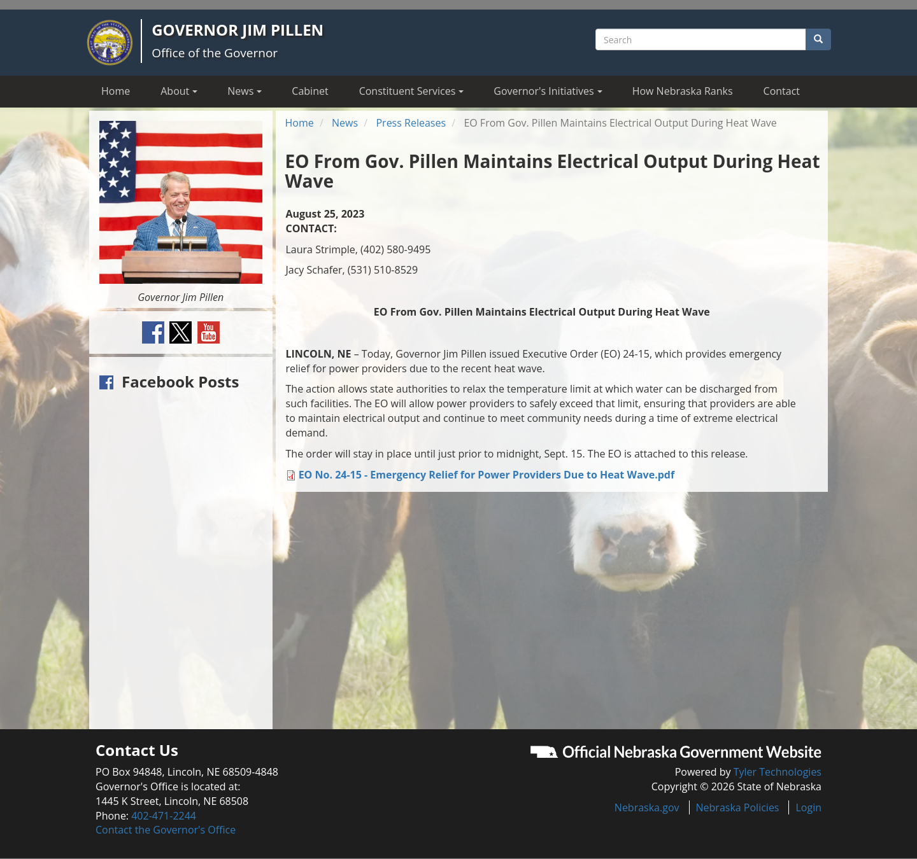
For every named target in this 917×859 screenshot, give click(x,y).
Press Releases (411, 123)
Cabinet (310, 91)
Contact (782, 91)
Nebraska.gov (647, 807)
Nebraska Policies (737, 807)
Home (115, 91)
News (345, 123)
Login (808, 807)
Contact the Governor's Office (166, 830)
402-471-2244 (163, 816)
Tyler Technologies (777, 772)
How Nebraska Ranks (682, 91)
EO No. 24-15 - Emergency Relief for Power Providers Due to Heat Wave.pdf (487, 475)
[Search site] (700, 39)
